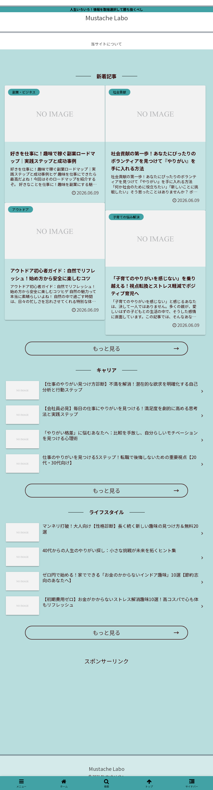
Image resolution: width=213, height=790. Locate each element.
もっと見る (106, 348)
